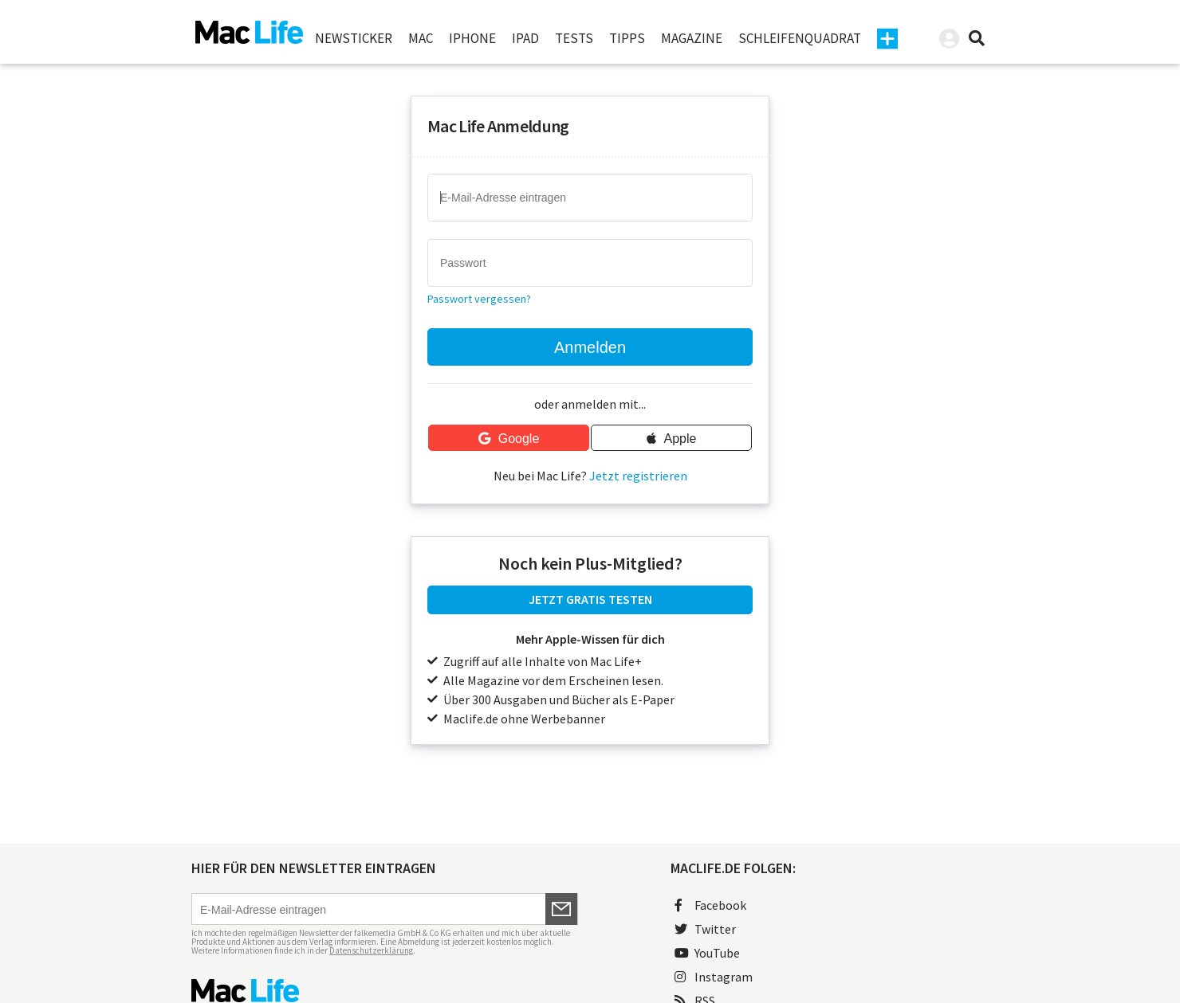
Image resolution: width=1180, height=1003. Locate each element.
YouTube (707, 953)
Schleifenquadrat (799, 38)
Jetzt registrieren (638, 476)
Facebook (710, 905)
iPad (525, 38)
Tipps (627, 38)
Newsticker (353, 38)
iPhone (472, 38)
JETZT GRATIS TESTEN (590, 599)
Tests (574, 38)
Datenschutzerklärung (371, 950)
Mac (420, 38)
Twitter (705, 929)
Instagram (714, 977)
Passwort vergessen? (479, 299)
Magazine (691, 38)
